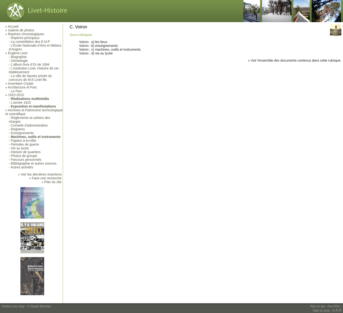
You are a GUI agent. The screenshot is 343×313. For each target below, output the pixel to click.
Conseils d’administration (29, 125)
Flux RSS (334, 306)
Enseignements (22, 133)
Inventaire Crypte (20, 83)
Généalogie (19, 61)
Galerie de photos (21, 30)
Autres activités (22, 167)
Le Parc (16, 91)
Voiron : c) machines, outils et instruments (110, 49)
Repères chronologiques (26, 34)
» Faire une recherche (45, 178)
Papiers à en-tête (23, 140)
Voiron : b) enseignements (98, 46)
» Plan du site (52, 182)
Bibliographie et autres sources (34, 163)
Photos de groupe (24, 156)
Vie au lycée (20, 148)
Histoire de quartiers (26, 152)
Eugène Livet (18, 53)
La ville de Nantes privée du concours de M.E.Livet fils (30, 78)
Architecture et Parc (22, 87)
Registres (18, 129)
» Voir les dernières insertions (40, 174)
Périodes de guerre (25, 144)
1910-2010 (16, 95)
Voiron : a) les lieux (93, 42)
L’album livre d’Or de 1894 (30, 64)
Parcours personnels (26, 159)
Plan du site (317, 306)
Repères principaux (25, 38)
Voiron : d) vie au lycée (96, 53)
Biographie (19, 57)
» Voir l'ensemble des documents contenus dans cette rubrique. (294, 60)
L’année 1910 (21, 102)
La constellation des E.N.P (30, 42)
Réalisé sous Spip (13, 306)
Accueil (13, 26)
